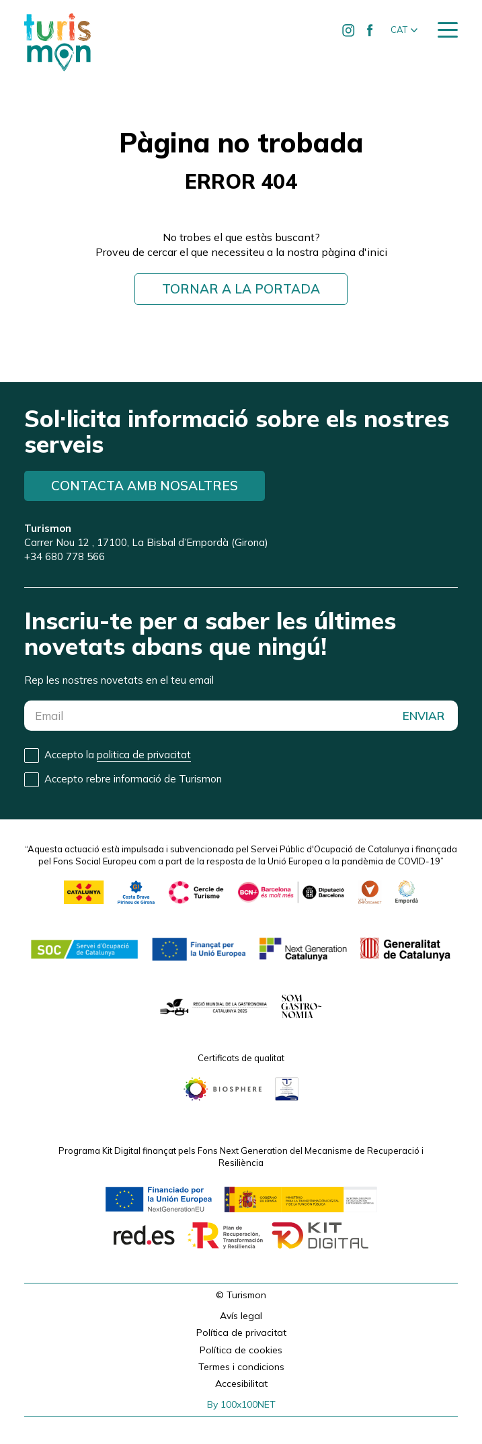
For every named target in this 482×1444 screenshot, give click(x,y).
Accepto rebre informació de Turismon (133, 778)
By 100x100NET (241, 1404)
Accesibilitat (241, 1384)
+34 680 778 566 (64, 556)
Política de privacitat (241, 1332)
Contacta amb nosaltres (144, 486)
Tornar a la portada (241, 289)
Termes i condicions (241, 1367)
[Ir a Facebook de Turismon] (370, 30)
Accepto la (117, 755)
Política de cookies (241, 1350)
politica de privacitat (144, 754)
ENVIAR (423, 716)
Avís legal (241, 1316)
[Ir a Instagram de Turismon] (348, 30)
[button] (404, 30)
